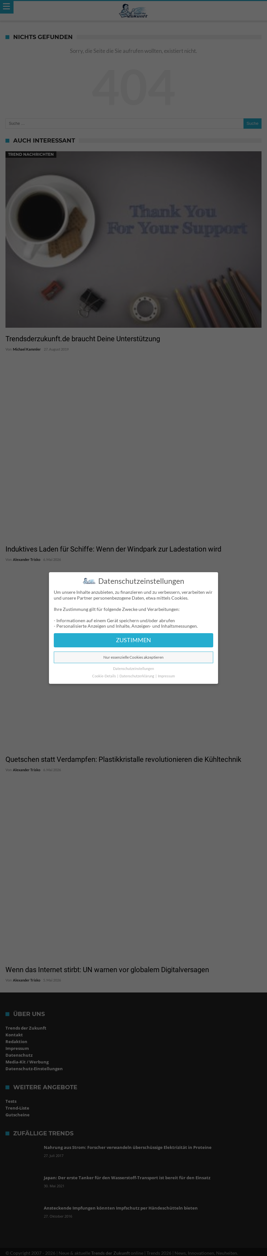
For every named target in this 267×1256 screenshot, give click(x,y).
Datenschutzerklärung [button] (137, 676)
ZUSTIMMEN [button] (133, 640)
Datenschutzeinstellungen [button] (133, 669)
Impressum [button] (166, 676)
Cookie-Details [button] (104, 676)
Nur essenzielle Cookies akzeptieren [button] (133, 657)
